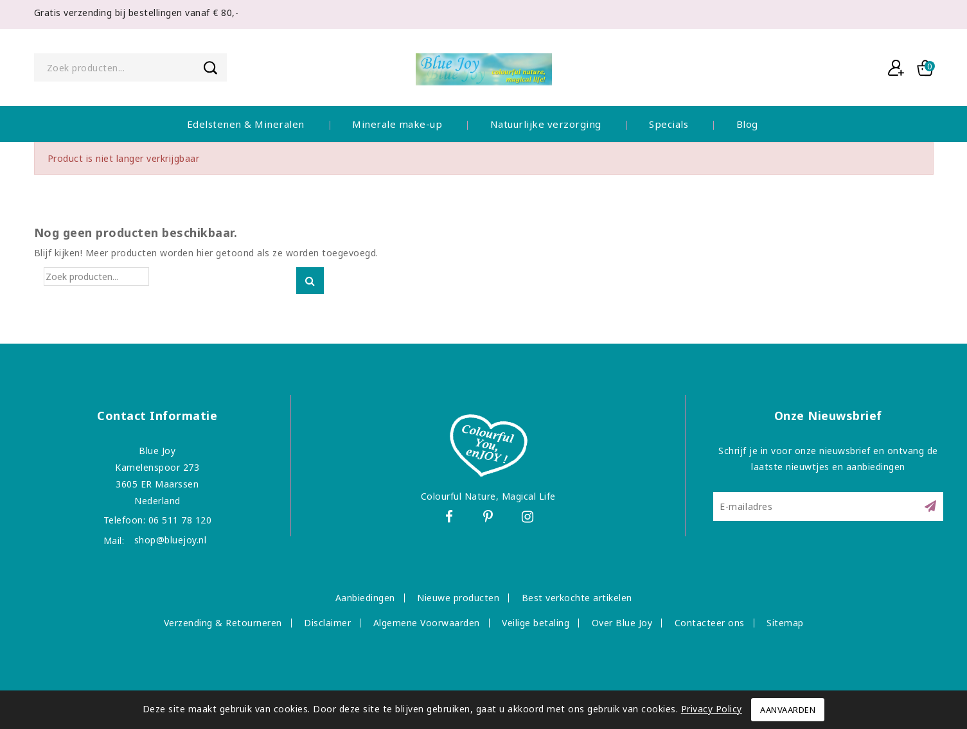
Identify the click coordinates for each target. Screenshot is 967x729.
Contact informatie (157, 415)
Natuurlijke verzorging (545, 124)
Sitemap (785, 623)
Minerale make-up (397, 124)
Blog (747, 124)
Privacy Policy (711, 709)
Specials (668, 124)
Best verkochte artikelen (577, 598)
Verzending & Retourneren (223, 623)
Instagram (531, 519)
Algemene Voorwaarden (426, 623)
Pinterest (490, 519)
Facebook (449, 519)
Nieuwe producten (458, 598)
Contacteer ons (710, 623)
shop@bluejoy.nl (170, 540)
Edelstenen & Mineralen (246, 124)
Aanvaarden (787, 710)
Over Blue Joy (622, 623)
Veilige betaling (535, 623)
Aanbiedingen (365, 598)
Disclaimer (327, 623)
